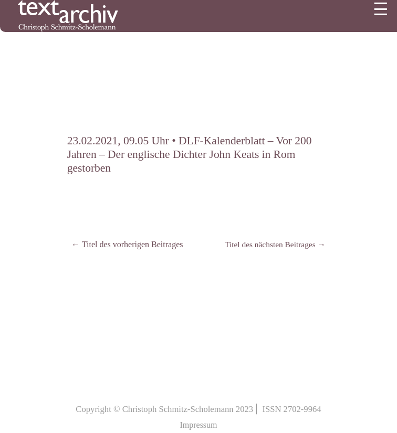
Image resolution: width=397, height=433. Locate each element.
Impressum (198, 424)
